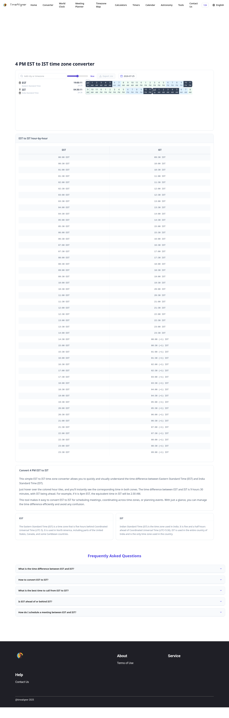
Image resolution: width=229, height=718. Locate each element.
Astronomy (167, 5)
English (218, 5)
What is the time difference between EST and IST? (120, 570)
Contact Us (194, 5)
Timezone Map (101, 5)
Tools (181, 5)
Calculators (121, 5)
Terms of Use (125, 673)
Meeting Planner (79, 5)
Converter (48, 5)
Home (34, 5)
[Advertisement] (110, 35)
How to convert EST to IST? (120, 583)
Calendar (150, 5)
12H (205, 5)
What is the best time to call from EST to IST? (120, 596)
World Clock (62, 5)
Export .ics (106, 76)
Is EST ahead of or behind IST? (120, 608)
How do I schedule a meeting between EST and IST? (120, 621)
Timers (136, 5)
